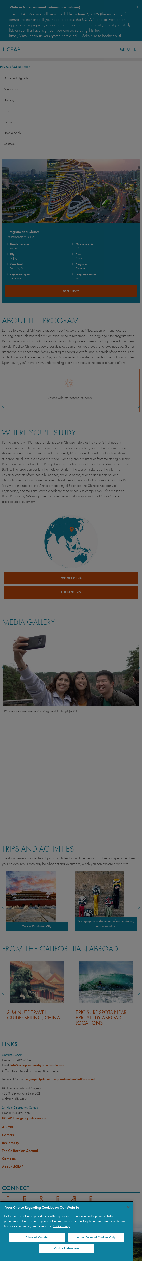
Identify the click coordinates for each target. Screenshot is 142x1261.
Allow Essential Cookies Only (96, 1237)
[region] (66, 1231)
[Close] (128, 1207)
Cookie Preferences (66, 1248)
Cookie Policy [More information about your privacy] (61, 1226)
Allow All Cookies (37, 1237)
